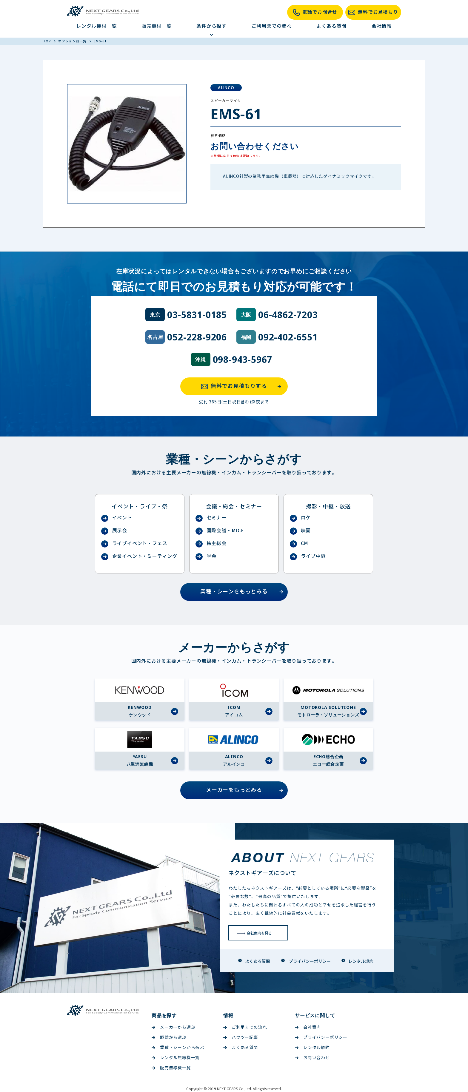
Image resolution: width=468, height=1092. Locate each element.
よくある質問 (331, 26)
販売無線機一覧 (171, 1068)
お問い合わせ (312, 1057)
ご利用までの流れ (272, 26)
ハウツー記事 (240, 1037)
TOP (47, 41)
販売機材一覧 (156, 26)
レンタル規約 (312, 1047)
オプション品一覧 (72, 41)
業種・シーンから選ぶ (178, 1047)
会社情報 (382, 26)
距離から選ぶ (169, 1037)
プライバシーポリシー (321, 1037)
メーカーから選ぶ (173, 1027)
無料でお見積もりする (243, 386)
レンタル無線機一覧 (176, 1057)
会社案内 (308, 1027)
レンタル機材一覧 (96, 26)
